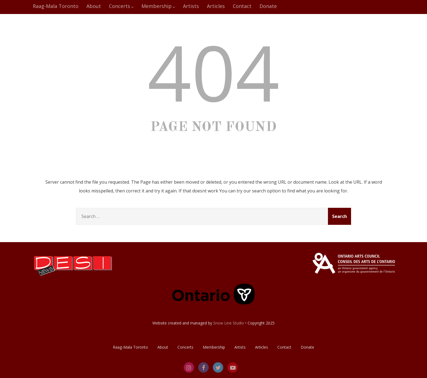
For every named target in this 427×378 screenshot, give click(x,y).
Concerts (121, 6)
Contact (242, 6)
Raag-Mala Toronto (55, 6)
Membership (158, 6)
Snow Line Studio (228, 323)
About (93, 6)
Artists (191, 6)
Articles (216, 6)
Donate (268, 6)
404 (213, 71)
